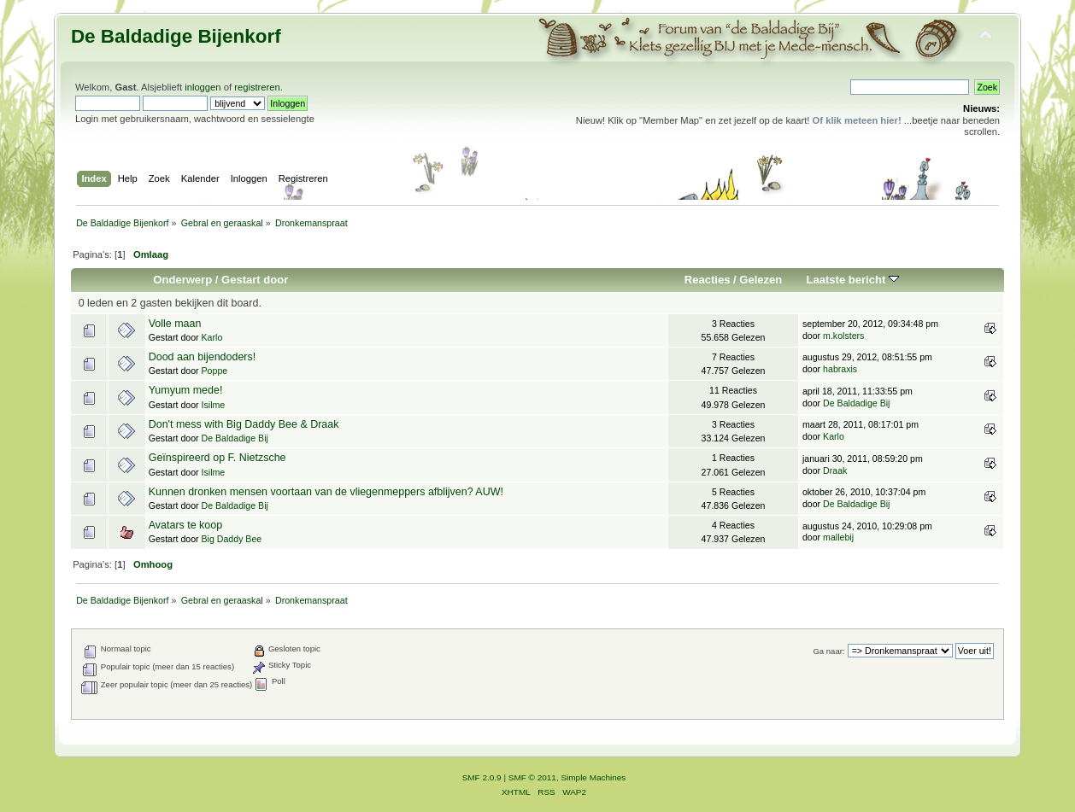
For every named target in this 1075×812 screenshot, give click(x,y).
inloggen (202, 87)
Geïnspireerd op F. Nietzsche (217, 458)
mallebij (838, 537)
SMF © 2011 (532, 777)
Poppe (215, 370)
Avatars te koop (185, 525)
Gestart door (254, 279)
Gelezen (760, 279)
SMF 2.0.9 (482, 777)
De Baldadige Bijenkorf (176, 36)
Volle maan (175, 324)
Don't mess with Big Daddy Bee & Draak (244, 424)
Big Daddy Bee (232, 539)
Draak (835, 470)
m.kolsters (843, 335)
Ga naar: (828, 651)
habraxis (840, 369)
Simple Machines (593, 777)
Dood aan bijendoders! (202, 357)
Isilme (214, 405)
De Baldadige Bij (856, 403)
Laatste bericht (853, 279)
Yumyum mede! (186, 390)
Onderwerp (182, 279)
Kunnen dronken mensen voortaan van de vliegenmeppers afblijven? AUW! (326, 492)
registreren (257, 87)
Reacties (707, 279)
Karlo (212, 337)
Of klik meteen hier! (857, 120)
